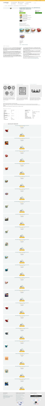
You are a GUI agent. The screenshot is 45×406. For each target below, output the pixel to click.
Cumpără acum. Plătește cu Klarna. (20, 398)
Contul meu (4, 394)
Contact (4, 398)
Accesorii (21, 3)
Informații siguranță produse (19, 397)
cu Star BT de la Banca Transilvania (26, 15)
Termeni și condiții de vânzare (19, 394)
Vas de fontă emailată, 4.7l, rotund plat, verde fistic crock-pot (19, 5)
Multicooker (21, 2)
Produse (6, 5)
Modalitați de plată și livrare (6, 397)
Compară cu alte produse (25, 44)
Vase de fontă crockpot (10, 5)
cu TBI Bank (24, 20)
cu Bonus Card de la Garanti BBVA (26, 18)
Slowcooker (14, 2)
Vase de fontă (28, 2)
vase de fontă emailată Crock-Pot (34, 58)
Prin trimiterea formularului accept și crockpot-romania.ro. (36, 397)
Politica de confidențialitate (19, 399)
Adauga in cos (22, 148)
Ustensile (14, 3)
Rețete (27, 3)
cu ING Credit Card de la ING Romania (26, 17)
